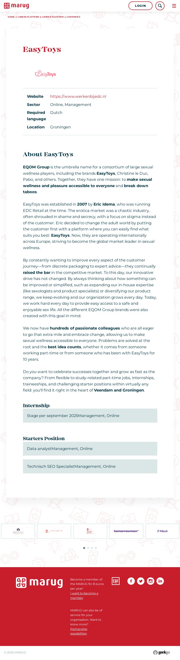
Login (140, 5)
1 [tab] (84, 548)
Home (11, 17)
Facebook (131, 581)
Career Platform (53, 17)
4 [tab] (96, 548)
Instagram (150, 581)
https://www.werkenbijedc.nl (78, 96)
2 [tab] (88, 548)
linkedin (160, 581)
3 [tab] (92, 548)
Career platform (28, 17)
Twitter (141, 581)
